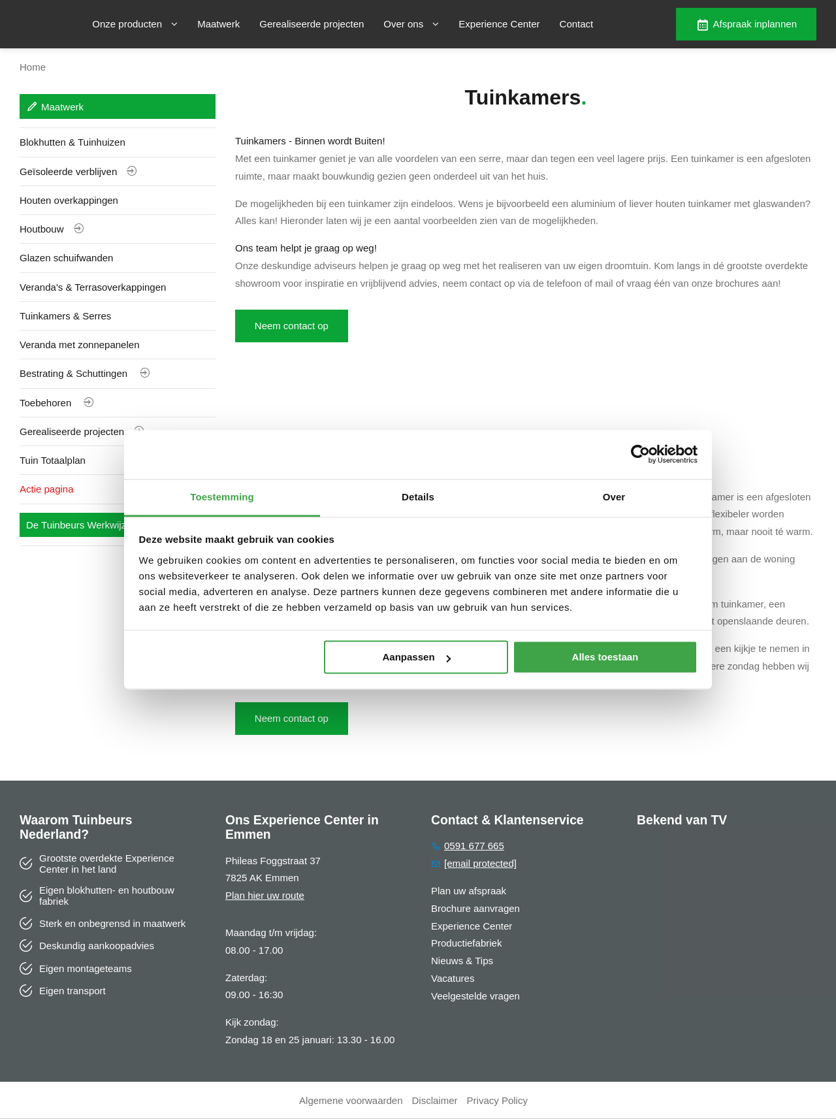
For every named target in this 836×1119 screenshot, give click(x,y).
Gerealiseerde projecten (311, 23)
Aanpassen (417, 656)
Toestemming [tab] (222, 496)
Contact (577, 23)
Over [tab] (614, 496)
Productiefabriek (466, 943)
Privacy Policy (497, 1100)
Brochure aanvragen (475, 908)
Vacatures (452, 978)
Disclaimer (435, 1100)
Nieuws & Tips (462, 960)
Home (33, 67)
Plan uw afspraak (468, 890)
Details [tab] (418, 496)
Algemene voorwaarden (350, 1100)
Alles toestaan (605, 656)
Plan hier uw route (264, 895)
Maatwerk (218, 23)
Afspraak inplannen (746, 24)
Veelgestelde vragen (475, 995)
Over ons (411, 23)
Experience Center (498, 23)
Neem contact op (292, 325)
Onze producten (135, 23)
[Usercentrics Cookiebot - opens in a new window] (640, 454)
